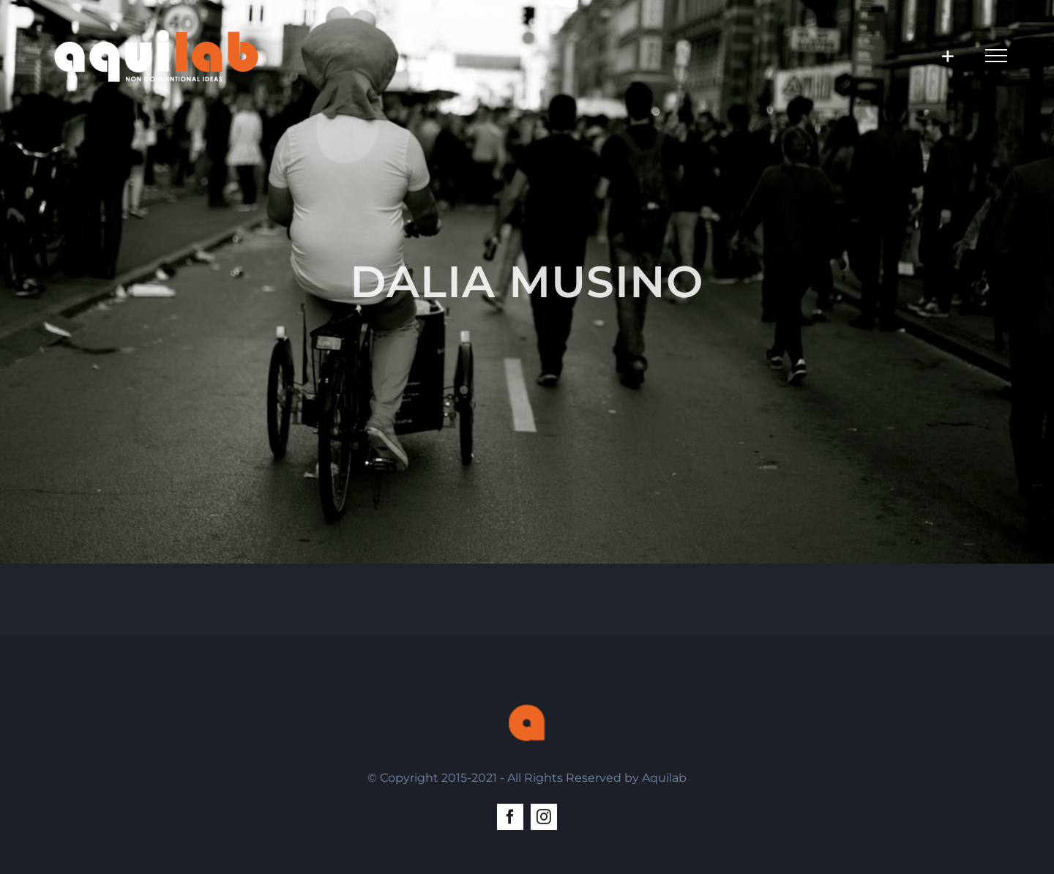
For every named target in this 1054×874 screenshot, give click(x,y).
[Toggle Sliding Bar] (947, 56)
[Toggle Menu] (996, 55)
